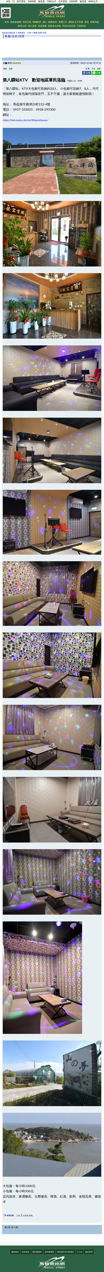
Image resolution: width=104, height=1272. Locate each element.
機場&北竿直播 (76, 22)
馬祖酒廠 (42, 25)
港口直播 (32, 25)
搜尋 (87, 22)
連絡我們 (89, 1252)
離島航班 (52, 22)
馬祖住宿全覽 (68, 25)
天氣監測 (81, 25)
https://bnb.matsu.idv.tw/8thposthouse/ (25, 120)
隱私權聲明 (37, 1252)
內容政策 (25, 1252)
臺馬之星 (22, 25)
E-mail (79, 1252)
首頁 (6, 22)
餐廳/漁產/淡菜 (39, 33)
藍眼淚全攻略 (54, 25)
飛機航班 (36, 22)
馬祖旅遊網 (15, 22)
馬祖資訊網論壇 (8, 33)
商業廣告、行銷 (24, 33)
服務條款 (15, 1252)
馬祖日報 (27, 22)
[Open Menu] (6, 14)
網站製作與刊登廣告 (65, 1252)
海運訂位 (62, 22)
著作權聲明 (49, 1252)
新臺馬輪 (94, 22)
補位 (45, 22)
